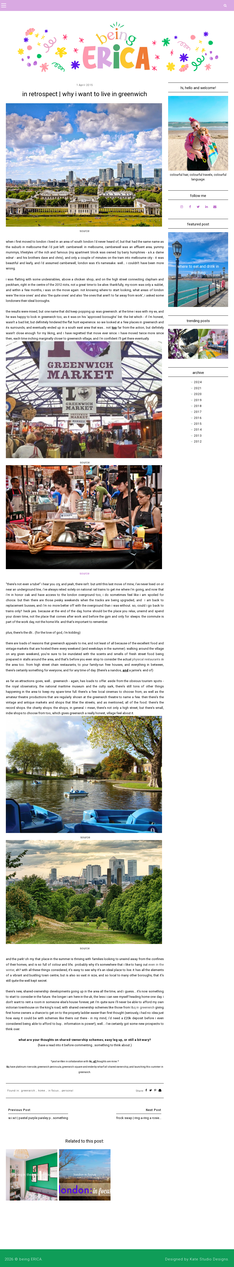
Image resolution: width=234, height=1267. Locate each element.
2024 (198, 382)
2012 (198, 441)
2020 (198, 394)
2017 (198, 412)
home (41, 1090)
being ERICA (30, 1259)
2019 (198, 400)
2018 (198, 406)
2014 (198, 429)
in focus (53, 1090)
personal (67, 1090)
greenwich (28, 1090)
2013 (198, 435)
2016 (198, 418)
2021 (198, 388)
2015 (198, 423)
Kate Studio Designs (209, 1259)
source (84, 573)
